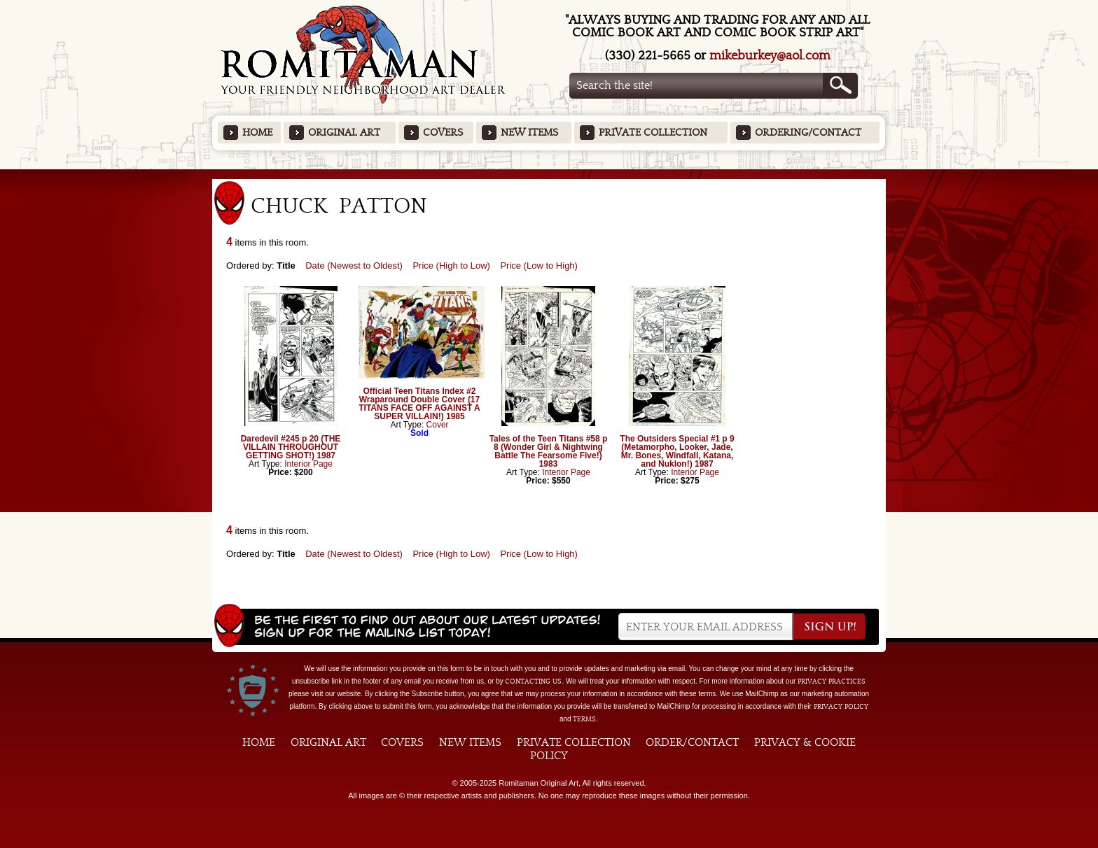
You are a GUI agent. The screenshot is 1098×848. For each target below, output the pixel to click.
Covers (443, 133)
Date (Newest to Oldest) (354, 265)
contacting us (533, 681)
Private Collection (653, 133)
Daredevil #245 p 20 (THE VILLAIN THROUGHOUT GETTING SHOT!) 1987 (291, 447)
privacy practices (832, 681)
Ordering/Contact (808, 133)
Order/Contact (692, 742)
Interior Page (308, 464)
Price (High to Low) (451, 265)
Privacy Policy (841, 706)
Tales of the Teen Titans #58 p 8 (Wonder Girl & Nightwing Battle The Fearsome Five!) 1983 (548, 451)
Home (257, 133)
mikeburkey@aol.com (770, 55)
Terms (584, 719)
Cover (437, 425)
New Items (529, 133)
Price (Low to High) (539, 265)
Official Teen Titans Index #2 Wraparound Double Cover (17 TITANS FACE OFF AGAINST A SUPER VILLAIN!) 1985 (419, 403)
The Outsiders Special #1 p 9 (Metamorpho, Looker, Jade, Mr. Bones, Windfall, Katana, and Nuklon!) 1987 (677, 451)
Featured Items (549, 174)
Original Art (344, 133)
